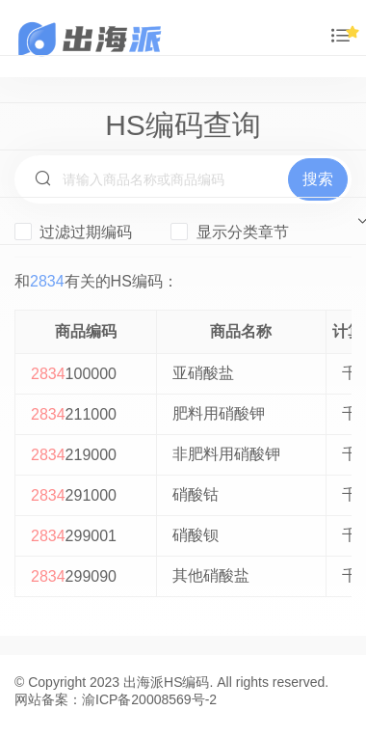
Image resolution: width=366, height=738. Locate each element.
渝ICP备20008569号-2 (149, 699)
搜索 (317, 179)
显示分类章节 (229, 231)
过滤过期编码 (73, 231)
